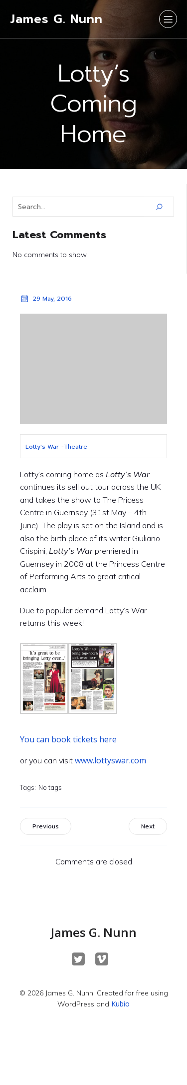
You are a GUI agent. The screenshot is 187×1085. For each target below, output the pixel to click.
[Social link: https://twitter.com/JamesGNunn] (82, 959)
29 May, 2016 (46, 299)
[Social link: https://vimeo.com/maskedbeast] (105, 959)
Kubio (120, 1003)
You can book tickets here (68, 739)
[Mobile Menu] (168, 19)
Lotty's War (42, 446)
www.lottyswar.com (110, 760)
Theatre (75, 446)
